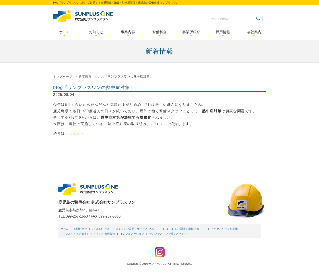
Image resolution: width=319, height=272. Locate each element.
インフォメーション (132, 233)
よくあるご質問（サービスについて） (138, 228)
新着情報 (85, 76)
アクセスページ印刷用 (224, 228)
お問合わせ (80, 228)
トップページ (63, 76)
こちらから (74, 133)
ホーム (64, 228)
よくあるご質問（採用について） (186, 228)
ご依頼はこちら (101, 228)
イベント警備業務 (104, 233)
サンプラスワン (157, 263)
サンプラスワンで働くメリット (168, 233)
